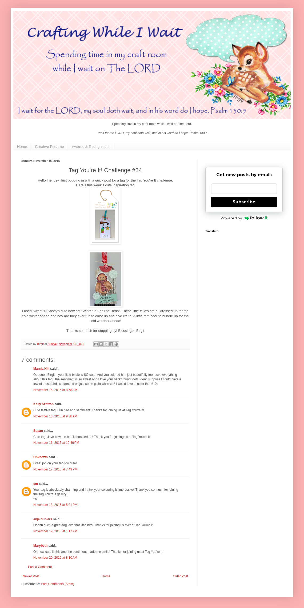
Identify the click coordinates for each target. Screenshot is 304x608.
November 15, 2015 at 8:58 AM (55, 390)
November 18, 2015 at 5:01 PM (55, 505)
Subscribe (244, 201)
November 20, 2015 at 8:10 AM (55, 557)
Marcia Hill (41, 369)
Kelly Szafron (43, 404)
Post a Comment (40, 567)
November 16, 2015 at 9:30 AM (55, 416)
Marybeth (40, 545)
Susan (38, 431)
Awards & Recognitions (91, 146)
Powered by (244, 218)
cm (35, 484)
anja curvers (42, 519)
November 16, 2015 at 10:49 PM (56, 443)
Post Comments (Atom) (57, 584)
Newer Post (31, 576)
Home (22, 146)
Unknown (40, 457)
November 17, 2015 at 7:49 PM (55, 469)
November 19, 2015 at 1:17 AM (55, 531)
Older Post (180, 576)
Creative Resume (49, 146)
